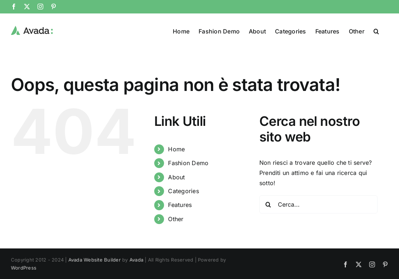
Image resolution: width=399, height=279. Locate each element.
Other (175, 219)
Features (180, 204)
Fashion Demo (188, 163)
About (176, 177)
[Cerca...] (318, 204)
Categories (183, 191)
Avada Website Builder (94, 260)
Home (176, 149)
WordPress (23, 268)
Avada (136, 260)
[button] (376, 30)
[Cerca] (268, 204)
